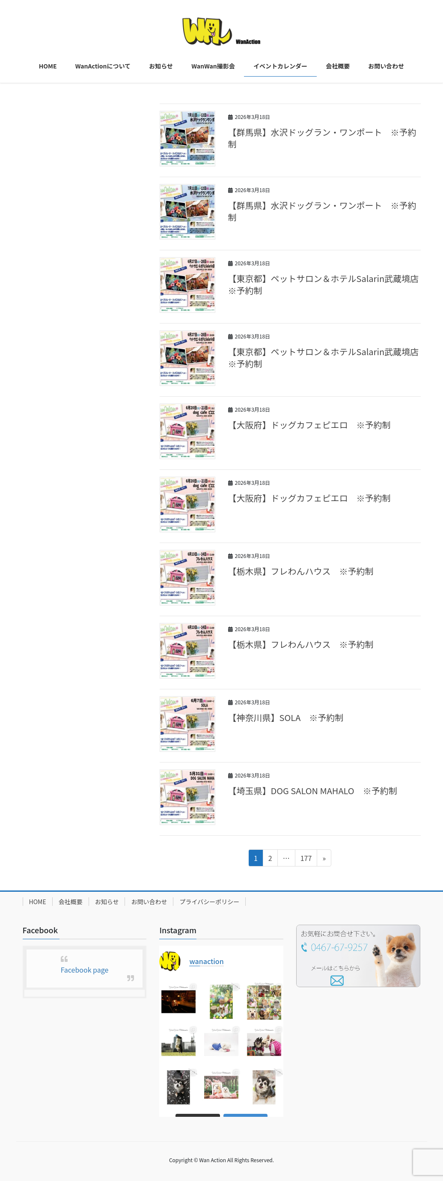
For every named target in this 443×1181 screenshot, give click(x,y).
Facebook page (85, 969)
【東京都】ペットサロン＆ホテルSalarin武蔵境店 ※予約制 (328, 284)
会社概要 (71, 901)
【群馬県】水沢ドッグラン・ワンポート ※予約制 (322, 138)
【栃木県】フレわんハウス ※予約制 (301, 571)
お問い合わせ (149, 901)
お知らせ (107, 901)
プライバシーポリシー (209, 901)
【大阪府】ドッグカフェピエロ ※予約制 (309, 424)
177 (306, 859)
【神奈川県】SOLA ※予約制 (286, 717)
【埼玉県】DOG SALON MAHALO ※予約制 (312, 790)
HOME (37, 901)
